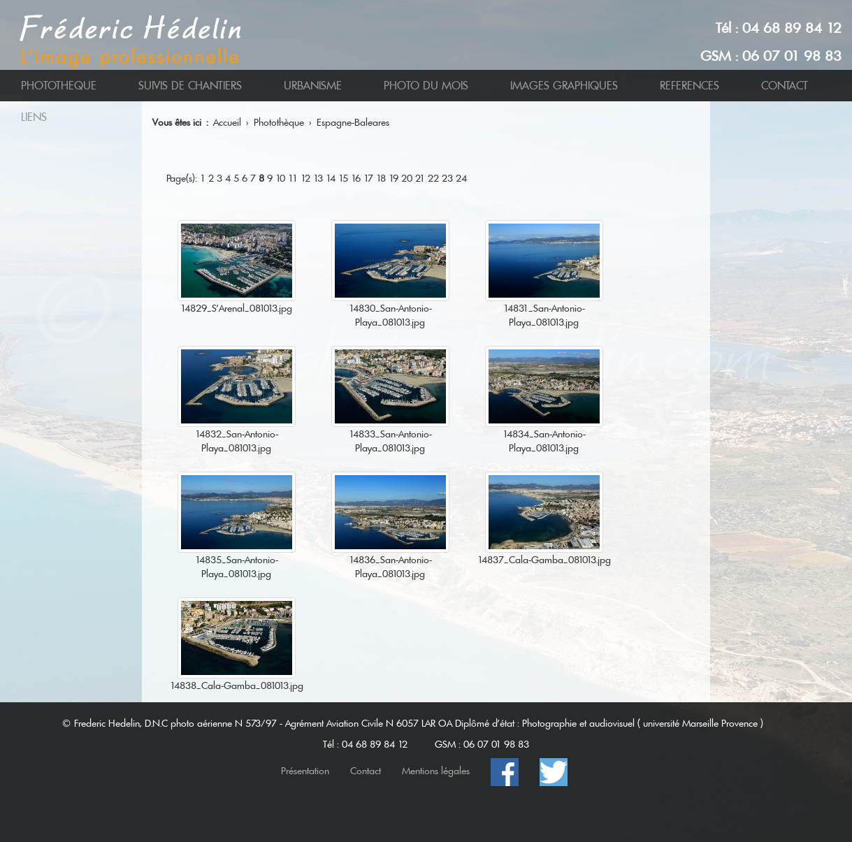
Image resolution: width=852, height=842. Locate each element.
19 (393, 178)
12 (305, 178)
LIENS (34, 117)
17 (368, 178)
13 (318, 178)
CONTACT (784, 85)
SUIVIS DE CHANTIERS (190, 85)
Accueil (227, 122)
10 (280, 178)
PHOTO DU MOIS (426, 85)
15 (343, 178)
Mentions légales (436, 770)
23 (447, 178)
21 (420, 178)
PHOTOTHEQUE (58, 85)
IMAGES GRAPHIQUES (564, 85)
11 (293, 178)
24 (461, 178)
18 (381, 178)
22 (433, 178)
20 (406, 178)
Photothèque (279, 122)
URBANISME (313, 85)
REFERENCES (689, 85)
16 (356, 178)
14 (330, 178)
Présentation (305, 770)
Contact (365, 770)
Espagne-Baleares (353, 122)
